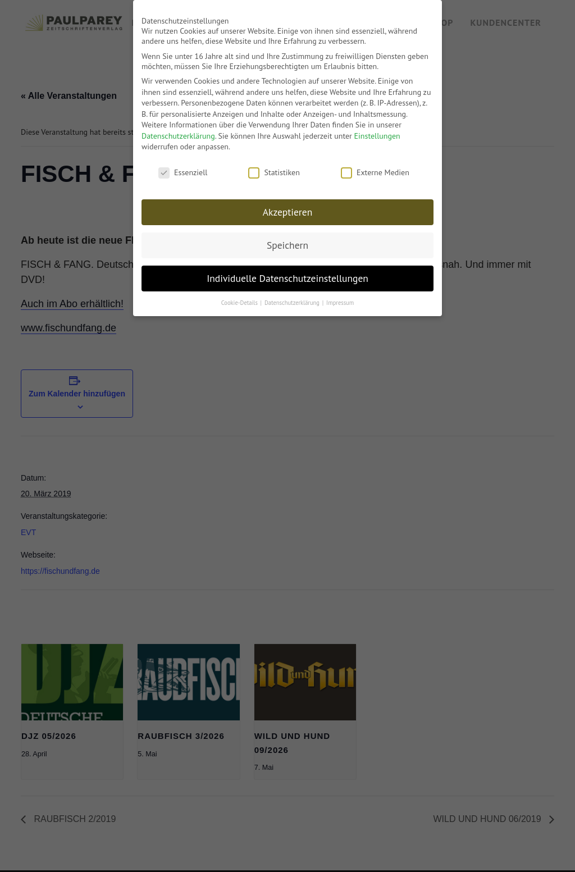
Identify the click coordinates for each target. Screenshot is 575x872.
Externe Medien (375, 168)
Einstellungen (377, 131)
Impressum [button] (340, 298)
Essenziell (182, 168)
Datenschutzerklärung (178, 131)
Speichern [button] (287, 240)
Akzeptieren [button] (287, 207)
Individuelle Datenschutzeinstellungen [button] (287, 273)
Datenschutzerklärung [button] (292, 298)
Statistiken (273, 168)
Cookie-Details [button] (240, 298)
